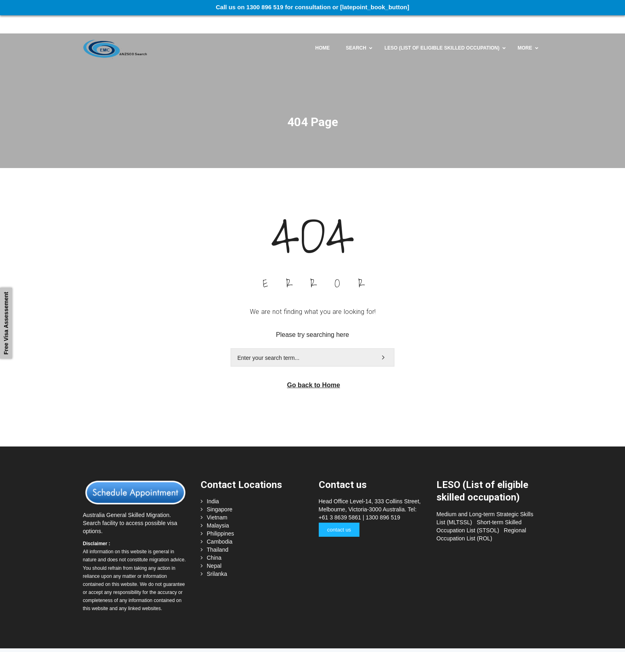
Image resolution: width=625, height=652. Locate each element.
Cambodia (220, 525)
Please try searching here (312, 317)
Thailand (217, 533)
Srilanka (217, 557)
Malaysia (218, 509)
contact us (339, 513)
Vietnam (217, 501)
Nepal (214, 549)
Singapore (220, 493)
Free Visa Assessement (6, 323)
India (213, 485)
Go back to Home (313, 368)
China (214, 541)
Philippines (220, 517)
